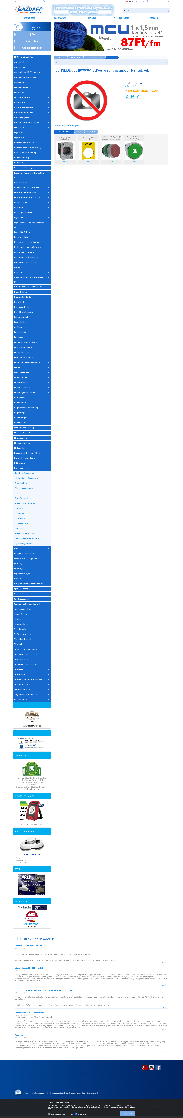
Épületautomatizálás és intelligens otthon (29, 175)
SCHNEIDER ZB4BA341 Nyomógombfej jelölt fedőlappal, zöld (134, 138)
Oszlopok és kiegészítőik (24, 553)
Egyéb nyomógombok (23, 544)
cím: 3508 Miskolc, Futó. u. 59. (29, 1)
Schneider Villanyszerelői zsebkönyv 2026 (67, 126)
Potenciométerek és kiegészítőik (27, 538)
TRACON (20, 528)
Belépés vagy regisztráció (158, 1)
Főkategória (61, 57)
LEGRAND (21, 518)
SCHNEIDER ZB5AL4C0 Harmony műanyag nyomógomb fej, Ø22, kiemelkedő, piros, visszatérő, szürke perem (111, 138)
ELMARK (20, 513)
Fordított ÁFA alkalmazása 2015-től (28, 946)
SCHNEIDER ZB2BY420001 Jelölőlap (88, 138)
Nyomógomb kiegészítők (95, 57)
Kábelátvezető (20, 332)
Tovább (163, 963)
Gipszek (18, 267)
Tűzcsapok (19, 644)
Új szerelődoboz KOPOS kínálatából (29, 968)
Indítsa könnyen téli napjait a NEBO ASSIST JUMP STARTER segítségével (43, 990)
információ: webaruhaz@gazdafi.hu (59, 1)
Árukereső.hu (32, 926)
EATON (20, 508)
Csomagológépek (21, 117)
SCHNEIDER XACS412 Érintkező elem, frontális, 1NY (65, 138)
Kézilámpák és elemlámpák (25, 357)
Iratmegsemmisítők (22, 317)
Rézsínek (18, 569)
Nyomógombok (75, 57)
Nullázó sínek (20, 463)
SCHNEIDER (22, 523)
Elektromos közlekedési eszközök (27, 148)
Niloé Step (19, 1035)
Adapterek (19, 67)
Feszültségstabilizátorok (24, 212)
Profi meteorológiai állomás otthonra (29, 1013)
